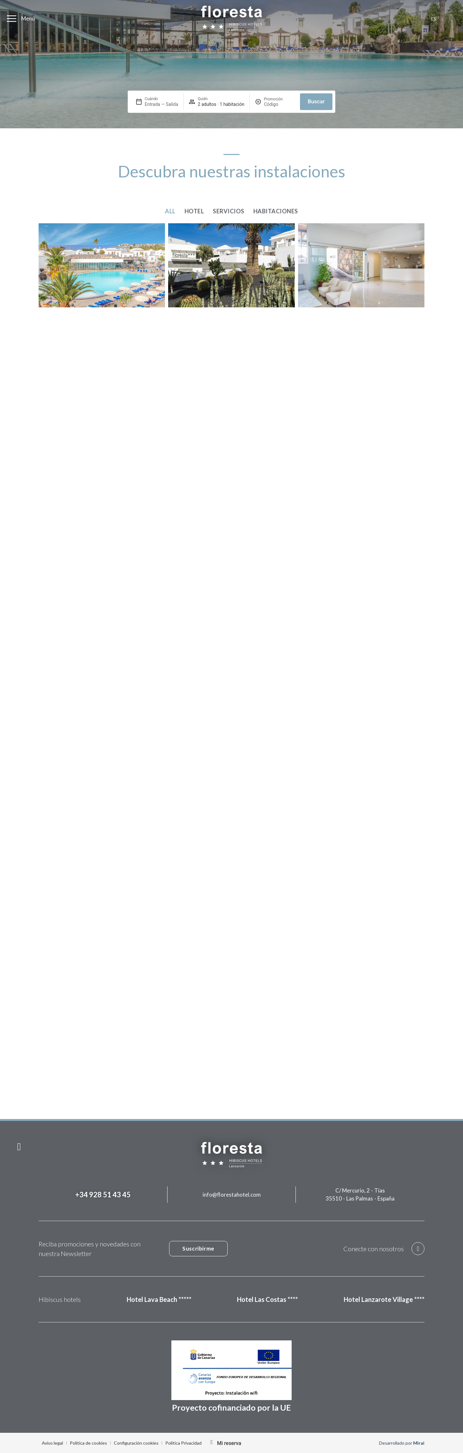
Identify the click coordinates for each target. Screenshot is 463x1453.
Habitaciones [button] (275, 211)
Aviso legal (52, 1443)
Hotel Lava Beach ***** (159, 1299)
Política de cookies (88, 1443)
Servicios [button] (228, 211)
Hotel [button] (194, 211)
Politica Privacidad (183, 1443)
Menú (28, 18)
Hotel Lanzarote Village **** (384, 1299)
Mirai (418, 1443)
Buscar (316, 101)
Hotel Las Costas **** (267, 1299)
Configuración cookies (136, 1443)
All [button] (170, 211)
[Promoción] (279, 104)
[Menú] (11, 18)
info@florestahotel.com (232, 1194)
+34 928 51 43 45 (103, 1194)
